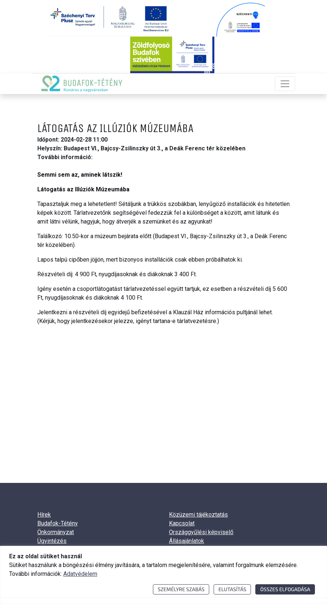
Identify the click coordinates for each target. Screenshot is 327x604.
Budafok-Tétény (57, 523)
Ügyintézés (52, 540)
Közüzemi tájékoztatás (198, 514)
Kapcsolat (182, 523)
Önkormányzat (55, 532)
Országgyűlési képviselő (201, 532)
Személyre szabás (181, 589)
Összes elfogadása (285, 589)
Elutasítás (232, 589)
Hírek (44, 514)
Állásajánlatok (186, 540)
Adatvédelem (80, 573)
